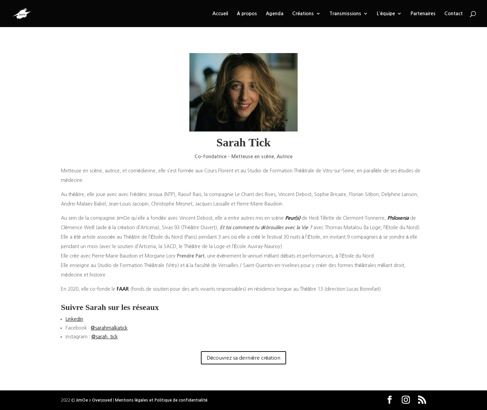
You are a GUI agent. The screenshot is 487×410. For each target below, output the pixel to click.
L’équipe (386, 13)
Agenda (274, 13)
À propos (247, 13)
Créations (303, 13)
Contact (453, 13)
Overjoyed (102, 400)
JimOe (82, 400)
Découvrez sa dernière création (243, 357)
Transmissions (345, 13)
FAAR (123, 289)
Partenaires (423, 13)
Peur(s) (292, 218)
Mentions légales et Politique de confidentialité (161, 400)
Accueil (220, 13)
